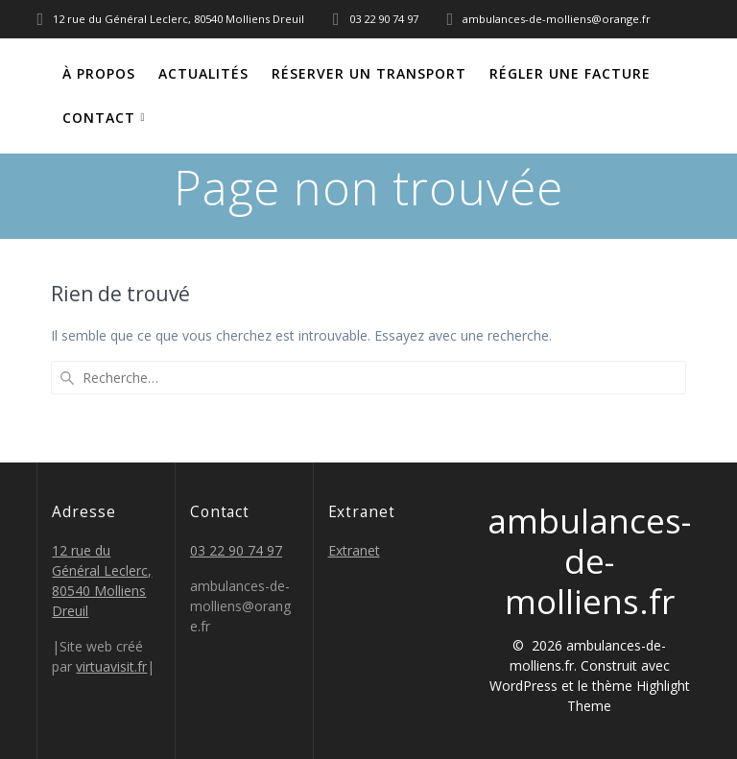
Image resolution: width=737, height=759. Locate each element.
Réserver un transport (369, 73)
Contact (98, 117)
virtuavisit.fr (111, 666)
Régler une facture (570, 73)
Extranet (354, 550)
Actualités (203, 73)
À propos (98, 73)
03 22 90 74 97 (236, 550)
